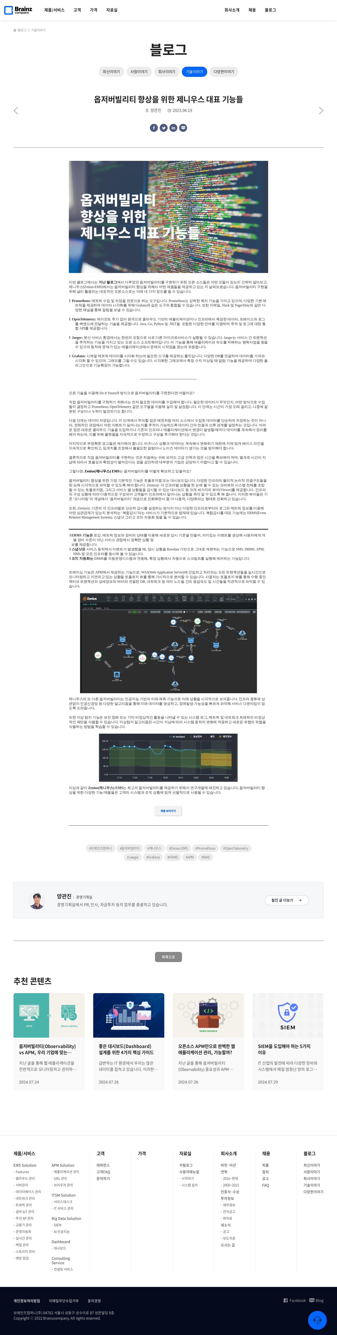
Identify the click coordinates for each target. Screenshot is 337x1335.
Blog (316, 1300)
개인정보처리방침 (27, 1300)
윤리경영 (94, 1300)
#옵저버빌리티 (130, 848)
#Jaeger (133, 857)
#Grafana (153, 857)
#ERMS (172, 857)
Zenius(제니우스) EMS (102, 471)
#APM (190, 857)
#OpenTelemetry (235, 848)
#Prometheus (205, 848)
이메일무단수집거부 (64, 1300)
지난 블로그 (108, 282)
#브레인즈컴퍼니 (100, 848)
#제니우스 (154, 848)
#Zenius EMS (178, 848)
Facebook (294, 1300)
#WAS (205, 857)
